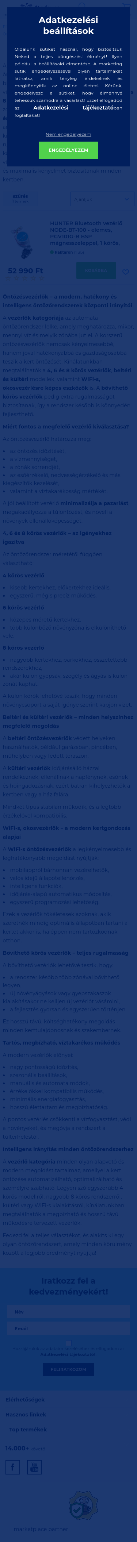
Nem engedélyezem (68, 134)
